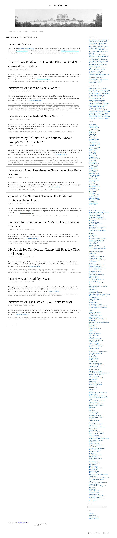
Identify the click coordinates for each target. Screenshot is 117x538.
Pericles (92, 418)
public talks (93, 428)
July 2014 (92, 188)
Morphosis (92, 389)
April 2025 (92, 136)
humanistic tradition (22, 51)
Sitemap (41, 31)
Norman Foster (94, 412)
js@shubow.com (23, 522)
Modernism (15, 108)
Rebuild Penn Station (60, 81)
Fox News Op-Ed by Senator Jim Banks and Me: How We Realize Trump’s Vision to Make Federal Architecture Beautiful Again (98, 63)
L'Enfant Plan (57, 106)
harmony (92, 325)
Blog (20, 31)
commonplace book (95, 258)
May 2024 (92, 154)
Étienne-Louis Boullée (14, 159)
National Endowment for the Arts (64, 270)
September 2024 (94, 147)
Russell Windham (95, 450)
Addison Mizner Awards (97, 210)
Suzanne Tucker (94, 463)
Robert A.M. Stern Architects (99, 438)
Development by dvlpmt (95, 532)
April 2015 (92, 183)
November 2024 (94, 144)
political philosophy (96, 423)
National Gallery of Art (97, 400)
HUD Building (48, 106)
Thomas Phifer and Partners (98, 474)
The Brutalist (93, 466)
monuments (93, 387)
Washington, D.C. (38, 110)
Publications (33, 31)
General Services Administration (34, 160)
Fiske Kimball (94, 297)
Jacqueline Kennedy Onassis (98, 351)
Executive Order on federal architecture (33, 105)
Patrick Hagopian (95, 415)
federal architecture (59, 105)
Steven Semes (93, 459)
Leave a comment (73, 81)
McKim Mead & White (96, 374)
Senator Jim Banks (95, 455)
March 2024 (93, 155)
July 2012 (92, 204)
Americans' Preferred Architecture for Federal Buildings (97, 219)
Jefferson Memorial (95, 353)
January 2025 (93, 140)
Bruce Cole (93, 235)
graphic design (94, 317)
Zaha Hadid (93, 500)
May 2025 (92, 134)
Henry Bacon (93, 332)
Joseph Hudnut (94, 358)
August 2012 (93, 203)
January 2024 (93, 157)
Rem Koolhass (94, 435)
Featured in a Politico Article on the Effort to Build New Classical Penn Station (99, 76)
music (91, 391)
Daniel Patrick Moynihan (70, 157)
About (15, 31)
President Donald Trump (46, 81)
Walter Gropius (27, 110)
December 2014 (94, 185)
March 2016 (93, 178)
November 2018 (94, 175)
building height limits (96, 242)
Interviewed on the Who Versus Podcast (34, 88)
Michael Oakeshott (95, 382)
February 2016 (94, 180)
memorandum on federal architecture (60, 241)
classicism (59, 157)
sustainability (93, 461)
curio (91, 263)
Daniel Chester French (96, 264)
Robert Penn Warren (96, 440)
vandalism (92, 489)
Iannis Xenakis (94, 343)
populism (92, 425)
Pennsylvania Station (32, 81)
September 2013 (94, 190)
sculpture (92, 453)
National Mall (39, 108)
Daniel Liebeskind (95, 266)
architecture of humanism (20, 317)
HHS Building (40, 106)
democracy (92, 273)
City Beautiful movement (97, 248)
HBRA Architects (95, 328)
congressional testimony (97, 260)
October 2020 (93, 165)
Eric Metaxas (93, 281)
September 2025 (94, 131)
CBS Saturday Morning (97, 246)
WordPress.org (94, 518)
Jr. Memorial (93, 360)
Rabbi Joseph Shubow (96, 432)
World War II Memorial (97, 499)
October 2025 (93, 129)
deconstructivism (73, 103)
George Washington (95, 315)
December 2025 (94, 127)
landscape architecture (96, 364)
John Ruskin (93, 356)
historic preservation (96, 340)
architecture (16, 103)
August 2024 (93, 149)
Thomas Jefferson (18, 164)
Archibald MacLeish (96, 224)
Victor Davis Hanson (96, 491)
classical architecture (19, 81)
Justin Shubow (58, 5)
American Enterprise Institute (99, 212)
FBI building (49, 105)
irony (91, 350)
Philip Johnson (57, 108)
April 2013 (92, 193)
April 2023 (92, 162)
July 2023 (92, 160)
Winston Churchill (95, 497)
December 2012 (94, 198)
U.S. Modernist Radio (96, 479)
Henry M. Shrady (95, 333)
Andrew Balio (94, 88)
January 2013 (93, 196)
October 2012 (93, 201)
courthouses (93, 261)
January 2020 (93, 168)
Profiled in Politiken (96, 58)
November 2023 (94, 158)
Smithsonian (93, 456)
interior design (94, 348)
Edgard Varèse (94, 276)
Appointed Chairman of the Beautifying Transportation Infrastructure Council (98, 43)
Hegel (91, 330)
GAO (38, 131)
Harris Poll (32, 106)
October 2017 (93, 176)
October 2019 (93, 170)
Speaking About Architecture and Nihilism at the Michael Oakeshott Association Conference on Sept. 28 (99, 97)
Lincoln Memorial (95, 368)
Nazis (45, 108)
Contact (25, 31)
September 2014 (94, 186)
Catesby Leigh (94, 245)
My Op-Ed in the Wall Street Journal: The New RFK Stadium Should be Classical (99, 48)
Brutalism (28, 103)
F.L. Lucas (92, 289)
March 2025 (93, 137)
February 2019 (94, 173)
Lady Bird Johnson (95, 363)
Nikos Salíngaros (95, 93)
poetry (91, 422)
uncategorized (18, 110)
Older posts (11, 325)
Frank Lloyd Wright (96, 304)
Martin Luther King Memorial (99, 373)
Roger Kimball (94, 441)
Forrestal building (72, 159)
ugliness (44, 164)
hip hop (91, 337)
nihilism (50, 108)
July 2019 (92, 172)
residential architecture (97, 437)
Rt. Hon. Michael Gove (97, 448)
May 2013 (92, 191)
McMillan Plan (66, 106)
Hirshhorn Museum (95, 338)
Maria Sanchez (94, 369)
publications (93, 430)
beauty (22, 103)
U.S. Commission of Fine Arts (70, 51)
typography (93, 476)
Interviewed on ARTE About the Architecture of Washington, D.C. (98, 81)
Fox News (92, 301)
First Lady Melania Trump (98, 296)
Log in (91, 513)
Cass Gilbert (93, 243)
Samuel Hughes (94, 451)
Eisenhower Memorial (14, 105)
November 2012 (94, 199)
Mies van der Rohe (42, 162)
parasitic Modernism (96, 414)
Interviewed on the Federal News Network (35, 116)
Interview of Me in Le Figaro (99, 40)
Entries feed (93, 515)
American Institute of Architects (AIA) (24, 294)
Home (10, 31)
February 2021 (94, 163)
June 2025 (92, 132)
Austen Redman (94, 115)
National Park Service (96, 404)
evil (90, 284)
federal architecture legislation (99, 294)
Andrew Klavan (94, 222)
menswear (92, 381)
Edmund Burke (94, 278)
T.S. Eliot (92, 464)
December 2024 (94, 142)
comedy (91, 255)
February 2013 (94, 195)
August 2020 (93, 167)
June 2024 (92, 152)
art (29, 317)
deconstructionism (61, 103)
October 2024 (93, 145)
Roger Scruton (94, 443)
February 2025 (94, 139)
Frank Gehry (69, 105)
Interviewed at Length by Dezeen (29, 278)
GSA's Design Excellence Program (55, 160)
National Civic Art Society (25, 48)
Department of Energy (96, 274)
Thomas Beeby (94, 471)
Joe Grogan (93, 355)
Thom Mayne (93, 469)
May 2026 (92, 124)
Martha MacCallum (95, 371)
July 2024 (92, 150)
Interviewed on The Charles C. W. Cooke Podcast (40, 302)
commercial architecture (97, 256)
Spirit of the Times (95, 458)
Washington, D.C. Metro (51, 110)
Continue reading (43, 79)
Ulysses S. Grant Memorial (98, 482)
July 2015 (92, 181)
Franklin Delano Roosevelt (16, 160)
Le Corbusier (32, 162)
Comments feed (94, 516)
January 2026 (93, 126)
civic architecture (37, 103)
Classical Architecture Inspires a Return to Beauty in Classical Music (99, 90)
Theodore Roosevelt (96, 468)
